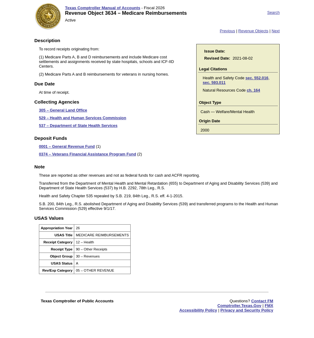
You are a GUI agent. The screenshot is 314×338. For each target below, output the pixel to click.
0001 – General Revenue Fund (67, 146)
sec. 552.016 (256, 78)
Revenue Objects (253, 31)
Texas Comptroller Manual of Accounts (102, 8)
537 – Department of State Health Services (78, 125)
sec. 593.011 (214, 82)
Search (273, 12)
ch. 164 (253, 90)
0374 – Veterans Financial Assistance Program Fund (87, 154)
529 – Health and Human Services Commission (82, 118)
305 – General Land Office (63, 110)
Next (276, 31)
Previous (227, 31)
